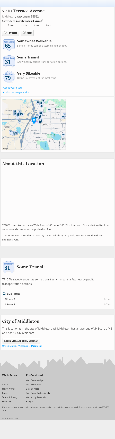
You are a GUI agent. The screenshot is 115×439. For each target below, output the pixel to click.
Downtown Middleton (28, 21)
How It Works (8, 389)
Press (4, 393)
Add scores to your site (16, 92)
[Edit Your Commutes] (42, 20)
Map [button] (27, 32)
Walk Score (9, 375)
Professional (34, 375)
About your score (12, 87)
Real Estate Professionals (38, 393)
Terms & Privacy (9, 397)
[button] (34, 120)
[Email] (15, 380)
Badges (29, 401)
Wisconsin (23, 346)
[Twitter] (4, 380)
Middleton (8, 16)
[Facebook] (9, 380)
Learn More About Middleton (21, 341)
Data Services (32, 389)
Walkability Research (36, 397)
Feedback (6, 401)
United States (9, 346)
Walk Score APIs (33, 384)
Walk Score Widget (35, 380)
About (5, 384)
